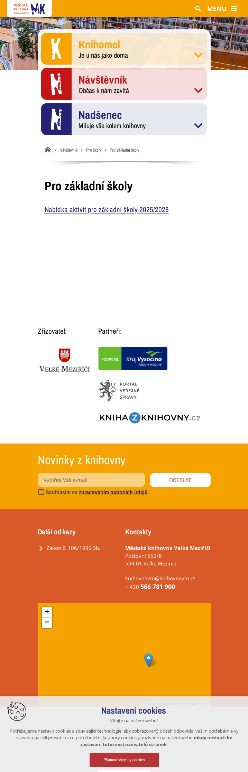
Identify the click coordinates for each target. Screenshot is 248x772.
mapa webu (122, 740)
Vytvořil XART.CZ (119, 750)
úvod (105, 740)
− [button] (47, 623)
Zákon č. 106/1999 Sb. (73, 547)
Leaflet (148, 704)
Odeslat (180, 480)
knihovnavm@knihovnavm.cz (160, 578)
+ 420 (150, 586)
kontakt (141, 740)
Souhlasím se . (93, 492)
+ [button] (47, 612)
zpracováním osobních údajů (113, 492)
